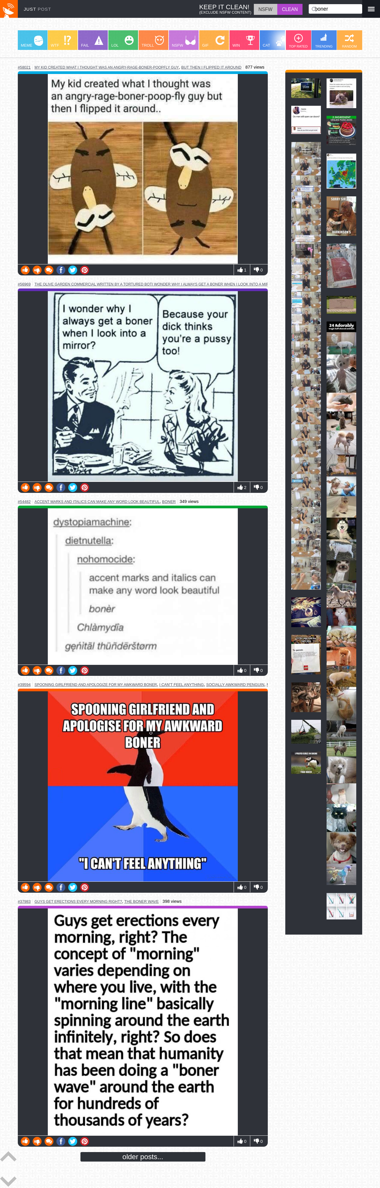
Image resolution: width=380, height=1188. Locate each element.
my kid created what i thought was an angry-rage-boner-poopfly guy (106, 67)
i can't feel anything (181, 684)
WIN (243, 42)
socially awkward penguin (235, 684)
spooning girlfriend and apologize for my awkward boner (95, 685)
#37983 (24, 901)
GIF (213, 42)
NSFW (184, 42)
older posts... (142, 1157)
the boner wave (141, 901)
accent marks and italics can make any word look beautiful (97, 502)
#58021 (24, 67)
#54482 (24, 501)
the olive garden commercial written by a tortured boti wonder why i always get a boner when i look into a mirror (155, 284)
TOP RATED (298, 41)
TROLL (153, 42)
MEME (32, 42)
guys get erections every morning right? (78, 902)
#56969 (24, 284)
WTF (61, 42)
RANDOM (349, 41)
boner (169, 501)
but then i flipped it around (211, 67)
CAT (275, 42)
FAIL (92, 42)
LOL (122, 42)
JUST (37, 9)
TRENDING (323, 40)
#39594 (24, 684)
